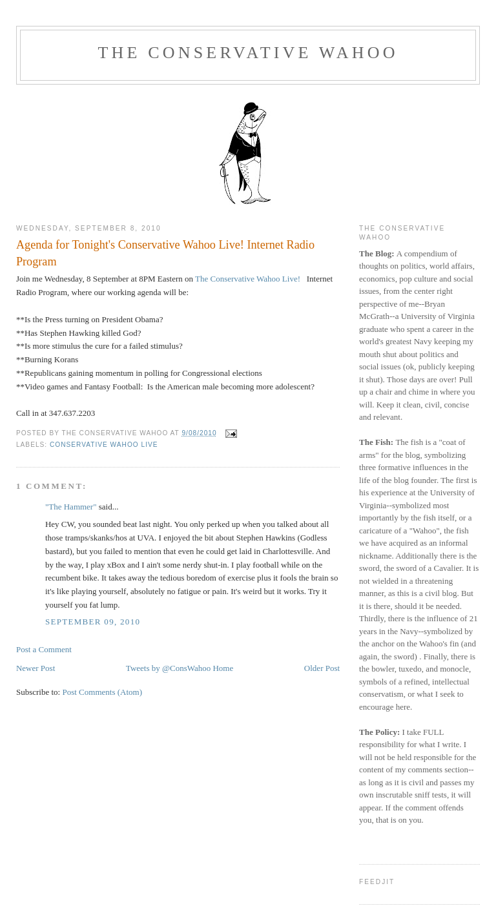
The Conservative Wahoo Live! (246, 278)
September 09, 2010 (92, 621)
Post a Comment (44, 649)
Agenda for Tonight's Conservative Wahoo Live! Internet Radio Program (165, 252)
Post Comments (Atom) (102, 692)
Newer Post (35, 668)
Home (222, 668)
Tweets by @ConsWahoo (168, 668)
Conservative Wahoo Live (104, 444)
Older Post (322, 668)
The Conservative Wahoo (248, 52)
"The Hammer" (71, 506)
